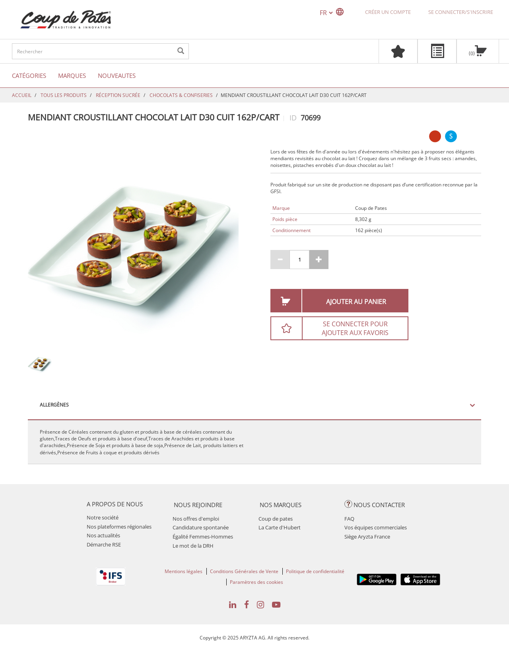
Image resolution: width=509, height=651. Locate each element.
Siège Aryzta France (367, 536)
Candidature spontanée (201, 527)
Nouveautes (117, 75)
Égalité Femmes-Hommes (203, 536)
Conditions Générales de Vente (244, 571)
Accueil (21, 95)
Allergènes (54, 405)
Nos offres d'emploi (196, 518)
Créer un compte (388, 11)
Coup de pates (275, 518)
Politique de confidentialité (315, 571)
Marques (72, 75)
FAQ (349, 518)
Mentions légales (183, 571)
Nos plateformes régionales (119, 526)
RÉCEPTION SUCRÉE (118, 95)
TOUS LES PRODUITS (64, 95)
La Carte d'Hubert (279, 527)
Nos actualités (103, 535)
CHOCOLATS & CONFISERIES (181, 95)
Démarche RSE (104, 544)
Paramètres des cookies (256, 582)
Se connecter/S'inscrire (460, 11)
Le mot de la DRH (193, 545)
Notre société (103, 517)
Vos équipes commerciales (375, 527)
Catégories (29, 75)
